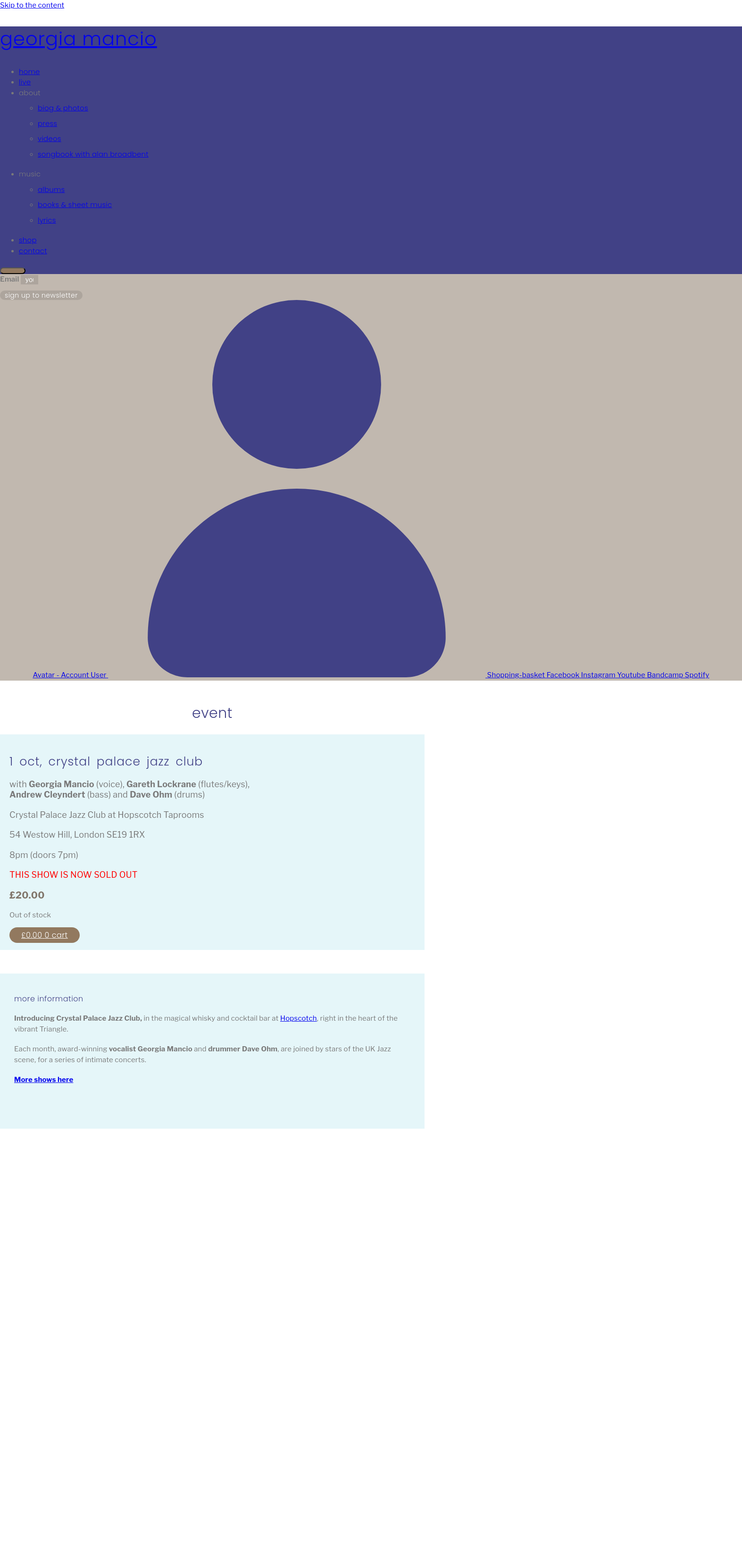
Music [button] (30, 174)
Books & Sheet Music (75, 204)
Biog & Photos (63, 108)
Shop (28, 240)
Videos (49, 138)
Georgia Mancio (78, 38)
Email (10, 279)
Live (25, 82)
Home (29, 71)
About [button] (30, 93)
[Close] (12, 270)
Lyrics (47, 220)
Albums (51, 189)
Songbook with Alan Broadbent (93, 154)
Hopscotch (298, 1018)
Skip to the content (32, 5)
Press (47, 123)
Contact (33, 251)
